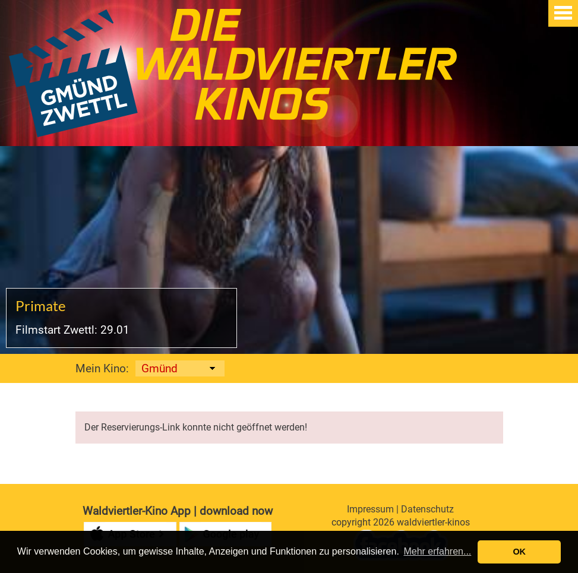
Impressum (370, 509)
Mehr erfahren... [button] (437, 551)
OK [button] (519, 551)
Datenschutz (427, 509)
